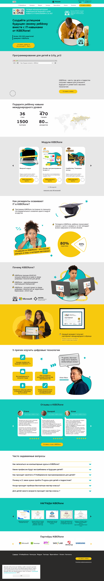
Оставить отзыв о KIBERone (52, 444)
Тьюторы (48, 5)
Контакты (73, 5)
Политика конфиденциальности (83, 562)
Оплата (66, 5)
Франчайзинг (57, 5)
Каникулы (32, 5)
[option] (29, 165)
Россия (57, 2)
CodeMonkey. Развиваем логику (74, 169)
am (80, 2)
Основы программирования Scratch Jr (52, 169)
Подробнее (36, 180)
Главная (14, 5)
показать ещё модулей (52, 190)
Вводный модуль (25, 168)
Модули (40, 5)
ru (82, 2)
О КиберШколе (22, 5)
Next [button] (90, 518)
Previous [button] (13, 518)
